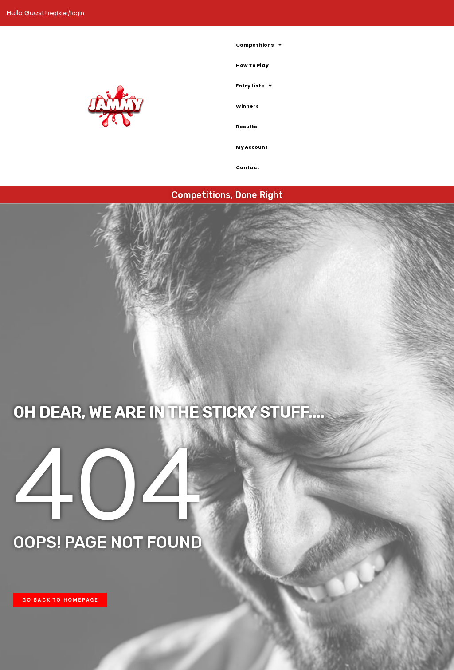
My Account (252, 147)
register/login (65, 13)
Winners (247, 106)
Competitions (259, 45)
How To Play (252, 65)
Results (246, 126)
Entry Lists (254, 85)
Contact (247, 167)
